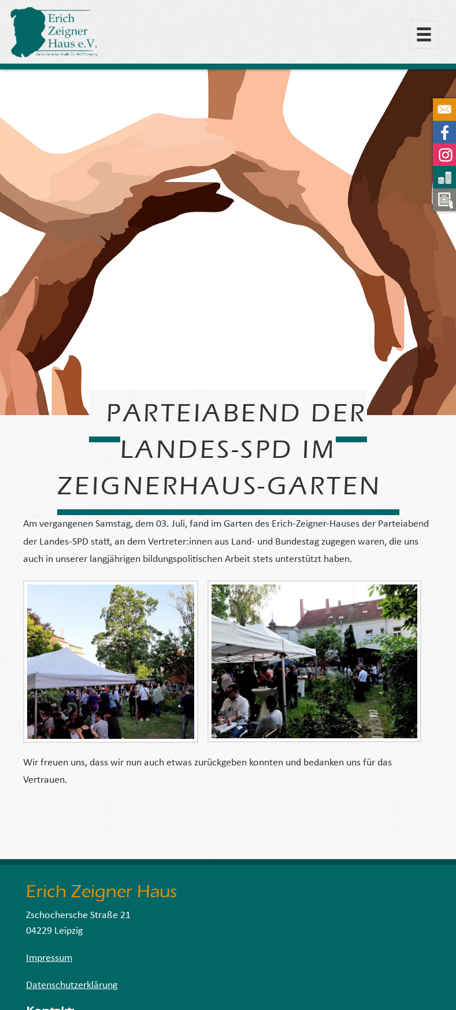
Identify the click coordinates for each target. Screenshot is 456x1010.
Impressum (49, 958)
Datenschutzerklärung (71, 985)
